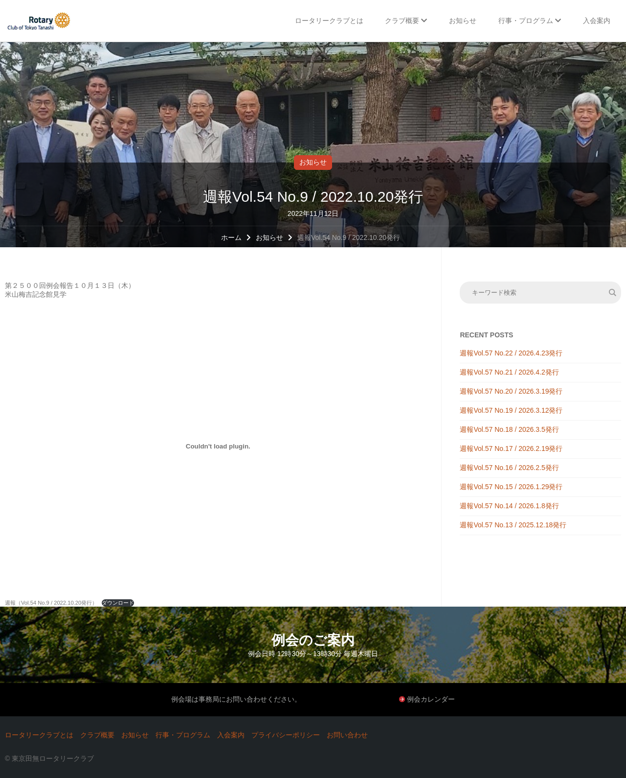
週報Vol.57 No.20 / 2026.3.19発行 (511, 391)
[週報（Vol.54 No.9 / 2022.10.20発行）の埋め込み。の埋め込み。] (218, 446)
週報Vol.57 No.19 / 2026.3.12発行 (511, 410)
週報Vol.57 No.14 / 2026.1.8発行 (509, 506)
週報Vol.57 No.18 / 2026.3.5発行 (509, 429)
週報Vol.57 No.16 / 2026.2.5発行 (509, 468)
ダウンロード (118, 603)
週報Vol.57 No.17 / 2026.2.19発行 (511, 448)
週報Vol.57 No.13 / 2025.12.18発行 (513, 525)
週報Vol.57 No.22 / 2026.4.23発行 (511, 353)
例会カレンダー (431, 699)
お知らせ (313, 162)
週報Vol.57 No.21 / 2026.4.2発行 (509, 372)
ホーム (231, 237)
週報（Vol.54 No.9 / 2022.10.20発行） (51, 603)
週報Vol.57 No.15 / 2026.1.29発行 (511, 487)
